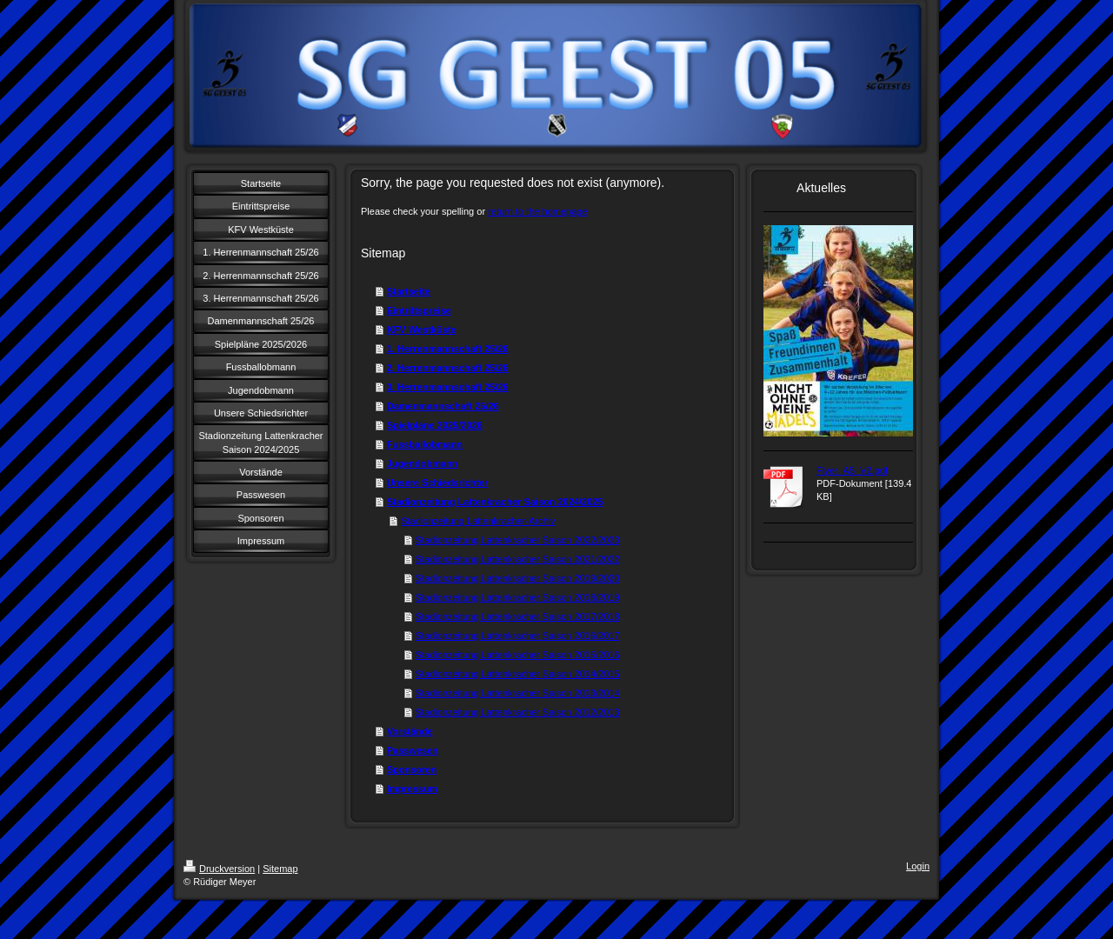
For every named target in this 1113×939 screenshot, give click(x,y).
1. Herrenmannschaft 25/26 (448, 348)
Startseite (408, 291)
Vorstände (410, 731)
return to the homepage (537, 211)
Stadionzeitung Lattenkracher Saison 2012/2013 (518, 712)
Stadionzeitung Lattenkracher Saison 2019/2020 (518, 578)
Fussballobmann (425, 444)
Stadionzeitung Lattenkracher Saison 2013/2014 (518, 693)
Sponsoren (412, 769)
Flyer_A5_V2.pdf (852, 470)
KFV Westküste (422, 329)
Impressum (412, 788)
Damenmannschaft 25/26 (443, 406)
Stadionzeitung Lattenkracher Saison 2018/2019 (518, 597)
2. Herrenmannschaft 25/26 (448, 368)
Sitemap (280, 868)
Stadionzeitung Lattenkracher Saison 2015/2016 (518, 654)
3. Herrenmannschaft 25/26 (448, 387)
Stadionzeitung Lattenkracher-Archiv (478, 521)
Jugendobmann (422, 463)
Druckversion (219, 868)
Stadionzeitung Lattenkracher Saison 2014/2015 (518, 674)
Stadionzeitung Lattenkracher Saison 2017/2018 (518, 616)
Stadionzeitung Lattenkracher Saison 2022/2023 (518, 540)
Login (918, 866)
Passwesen (412, 750)
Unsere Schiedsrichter (438, 482)
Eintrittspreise (419, 310)
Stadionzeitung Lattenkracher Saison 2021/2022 (518, 559)
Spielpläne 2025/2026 (435, 425)
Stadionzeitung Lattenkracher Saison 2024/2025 (495, 501)
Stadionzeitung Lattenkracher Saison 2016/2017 (518, 635)
